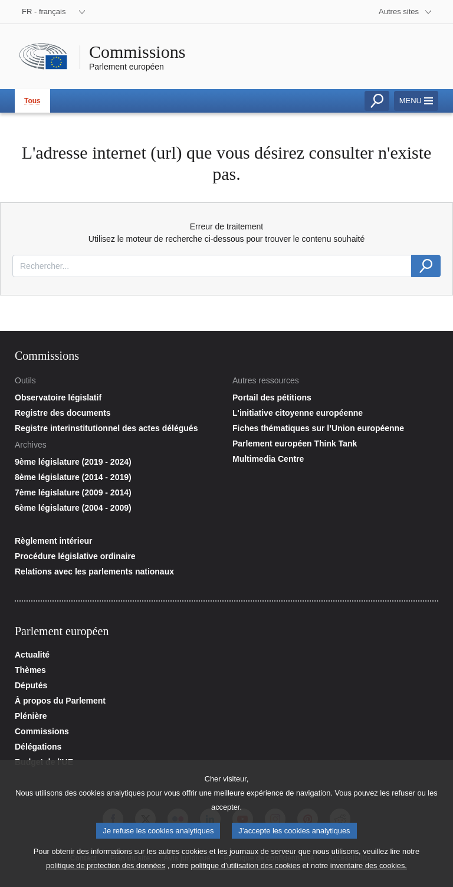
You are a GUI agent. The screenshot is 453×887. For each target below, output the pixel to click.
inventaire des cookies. (368, 870)
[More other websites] (405, 12)
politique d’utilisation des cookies (246, 870)
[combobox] (212, 266)
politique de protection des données (105, 870)
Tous (32, 101)
